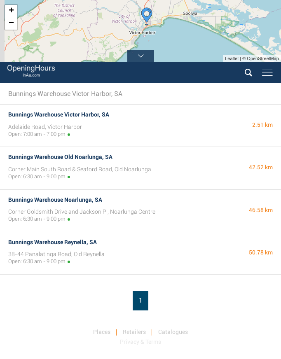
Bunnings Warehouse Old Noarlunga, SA (60, 157)
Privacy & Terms (140, 341)
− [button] (11, 23)
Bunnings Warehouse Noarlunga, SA (55, 199)
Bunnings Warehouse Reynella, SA (52, 242)
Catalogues (173, 332)
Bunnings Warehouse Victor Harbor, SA (58, 114)
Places (101, 332)
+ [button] (11, 11)
